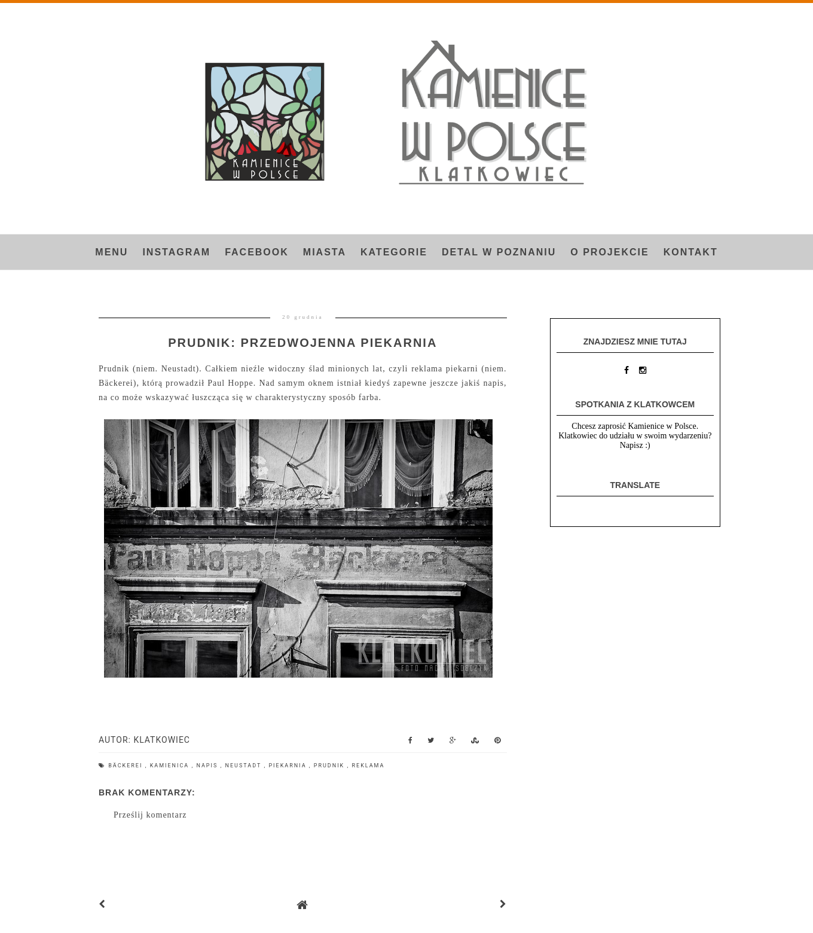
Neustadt (244, 766)
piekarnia (288, 766)
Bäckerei (126, 766)
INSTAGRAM (176, 252)
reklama (368, 766)
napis (208, 766)
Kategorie (393, 252)
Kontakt (691, 252)
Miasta (324, 252)
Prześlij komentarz (150, 814)
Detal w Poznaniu (499, 252)
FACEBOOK (257, 252)
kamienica (171, 766)
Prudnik (330, 766)
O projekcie (609, 252)
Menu (111, 252)
